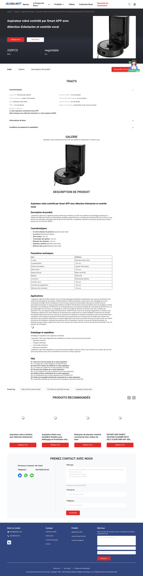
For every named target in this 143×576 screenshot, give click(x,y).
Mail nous (35, 40)
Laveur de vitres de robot (79, 536)
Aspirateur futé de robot (84, 389)
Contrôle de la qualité (52, 540)
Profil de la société (51, 532)
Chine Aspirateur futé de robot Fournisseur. (38, 572)
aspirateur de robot (28, 12)
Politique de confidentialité (82, 568)
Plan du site (56, 568)
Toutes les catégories (78, 540)
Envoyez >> (104, 558)
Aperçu (9, 12)
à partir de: (71, 490)
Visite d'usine (49, 536)
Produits (17, 12)
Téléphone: (71, 501)
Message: (70, 465)
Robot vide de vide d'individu (31, 389)
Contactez (73, 513)
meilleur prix (15, 40)
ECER (115, 572)
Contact (48, 544)
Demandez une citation (124, 69)
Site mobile (67, 568)
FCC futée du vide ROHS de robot (58, 389)
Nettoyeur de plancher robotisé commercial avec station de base (87, 437)
